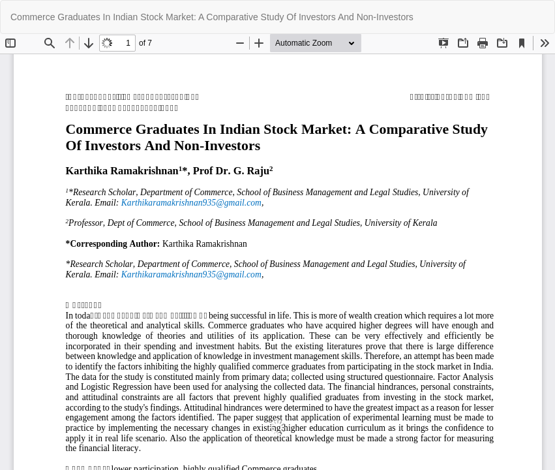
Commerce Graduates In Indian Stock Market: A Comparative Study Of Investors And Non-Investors (211, 17)
